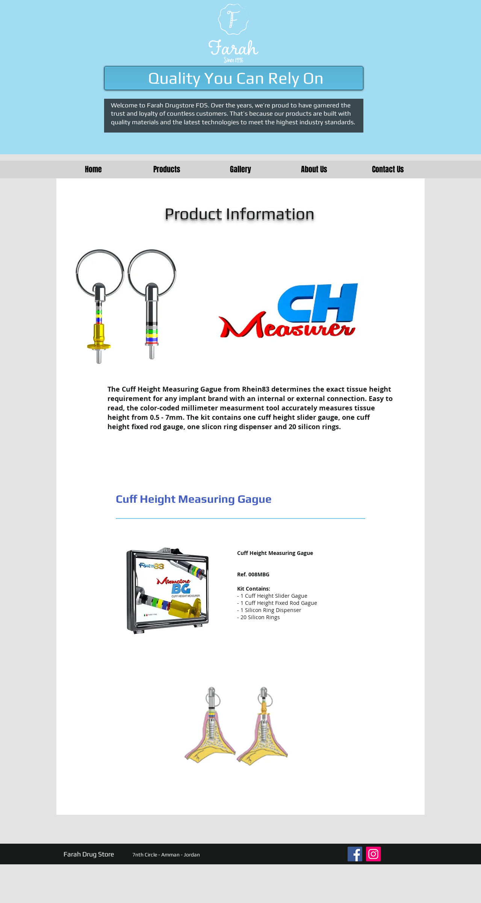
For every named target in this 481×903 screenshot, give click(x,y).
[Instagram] (373, 854)
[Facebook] (355, 854)
